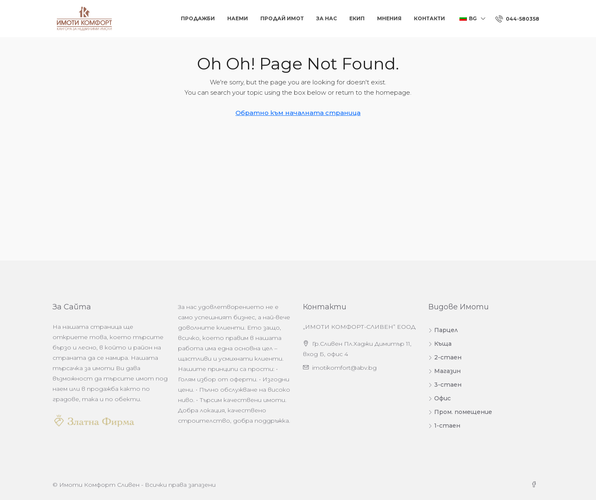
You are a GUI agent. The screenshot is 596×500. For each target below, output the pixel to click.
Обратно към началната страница (298, 113)
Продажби (198, 18)
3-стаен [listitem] (444, 384)
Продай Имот (282, 18)
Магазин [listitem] (444, 371)
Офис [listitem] (439, 398)
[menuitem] (517, 19)
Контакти (429, 18)
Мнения (389, 18)
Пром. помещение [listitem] (460, 412)
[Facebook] (535, 484)
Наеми (237, 18)
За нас (326, 18)
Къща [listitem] (440, 343)
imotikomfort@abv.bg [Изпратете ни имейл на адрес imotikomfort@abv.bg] (344, 367)
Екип (357, 18)
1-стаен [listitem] (444, 425)
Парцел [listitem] (443, 330)
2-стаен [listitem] (444, 357)
